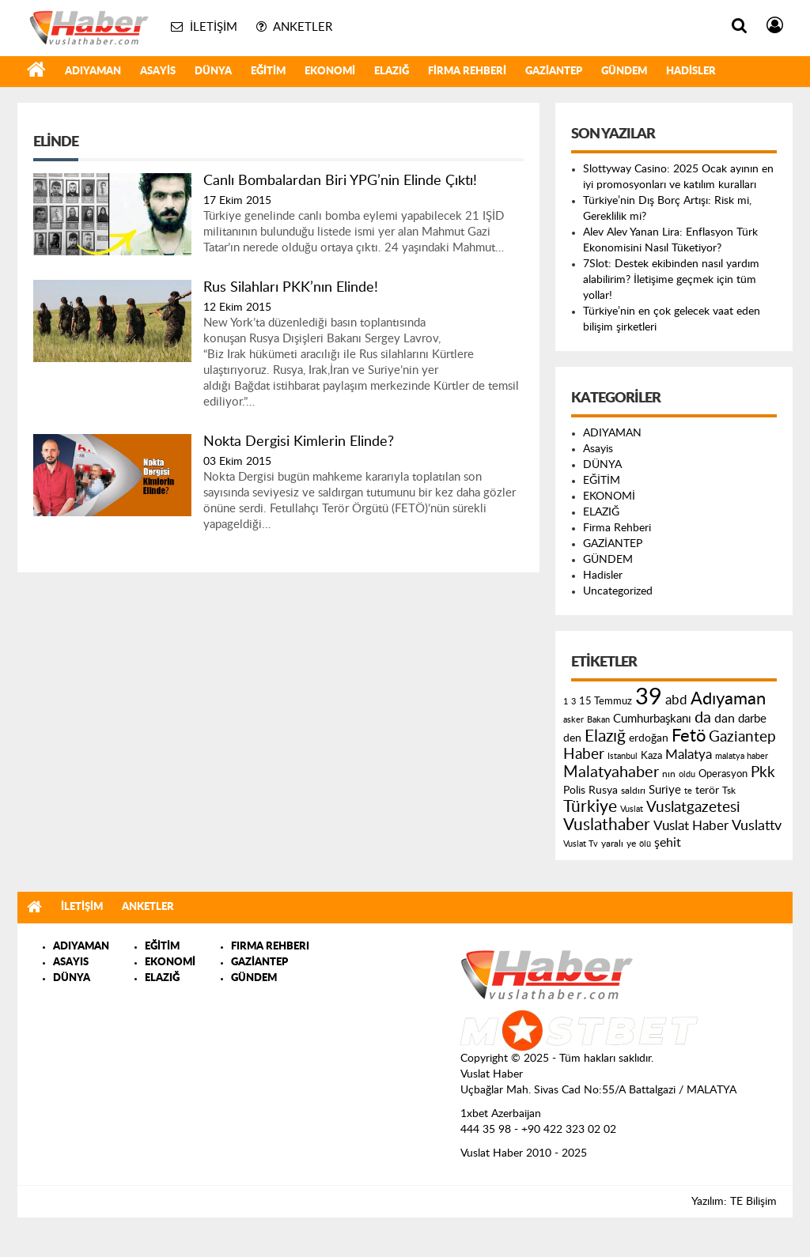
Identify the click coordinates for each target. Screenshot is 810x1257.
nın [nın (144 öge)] (669, 774)
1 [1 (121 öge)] (565, 701)
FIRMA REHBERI (270, 947)
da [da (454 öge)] (703, 718)
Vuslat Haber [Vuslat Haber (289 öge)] (691, 825)
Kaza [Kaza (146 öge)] (651, 756)
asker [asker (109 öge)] (573, 719)
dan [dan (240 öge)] (724, 718)
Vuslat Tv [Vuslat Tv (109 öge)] (580, 844)
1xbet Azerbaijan (500, 1113)
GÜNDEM (624, 71)
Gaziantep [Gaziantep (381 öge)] (742, 737)
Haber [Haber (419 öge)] (583, 754)
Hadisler (691, 71)
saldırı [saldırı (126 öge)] (633, 791)
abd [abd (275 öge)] (676, 700)
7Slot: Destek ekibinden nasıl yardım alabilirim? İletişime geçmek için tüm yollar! (671, 280)
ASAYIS (71, 962)
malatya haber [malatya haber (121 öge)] (741, 756)
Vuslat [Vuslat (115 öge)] (631, 809)
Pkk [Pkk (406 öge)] (763, 772)
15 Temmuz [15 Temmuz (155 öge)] (605, 701)
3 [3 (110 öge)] (573, 701)
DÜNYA (213, 71)
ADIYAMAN (93, 71)
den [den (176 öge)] (572, 738)
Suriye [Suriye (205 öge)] (665, 790)
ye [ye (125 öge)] (631, 844)
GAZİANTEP (553, 71)
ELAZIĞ (391, 71)
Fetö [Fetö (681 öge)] (689, 736)
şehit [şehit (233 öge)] (667, 842)
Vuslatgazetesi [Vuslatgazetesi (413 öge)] (693, 807)
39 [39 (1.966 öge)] (648, 697)
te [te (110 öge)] (688, 791)
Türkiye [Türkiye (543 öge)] (590, 806)
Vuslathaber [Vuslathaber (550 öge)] (606, 825)
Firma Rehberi (467, 71)
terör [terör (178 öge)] (707, 790)
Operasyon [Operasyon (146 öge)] (723, 774)
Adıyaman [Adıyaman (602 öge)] (728, 699)
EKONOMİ (330, 71)
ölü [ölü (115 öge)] (645, 844)
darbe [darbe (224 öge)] (752, 719)
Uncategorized (618, 591)
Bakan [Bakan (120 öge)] (598, 719)
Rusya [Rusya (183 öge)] (603, 790)
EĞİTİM (268, 71)
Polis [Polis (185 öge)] (574, 790)
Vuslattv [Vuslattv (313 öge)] (757, 825)
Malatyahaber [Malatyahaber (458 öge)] (611, 772)
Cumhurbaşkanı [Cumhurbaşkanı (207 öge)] (652, 719)
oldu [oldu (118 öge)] (687, 774)
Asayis (158, 71)
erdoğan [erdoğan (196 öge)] (648, 738)
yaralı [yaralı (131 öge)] (612, 843)
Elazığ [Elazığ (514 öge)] (605, 736)
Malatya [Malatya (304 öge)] (688, 754)
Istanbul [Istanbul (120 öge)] (623, 756)
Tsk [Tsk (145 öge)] (729, 790)
